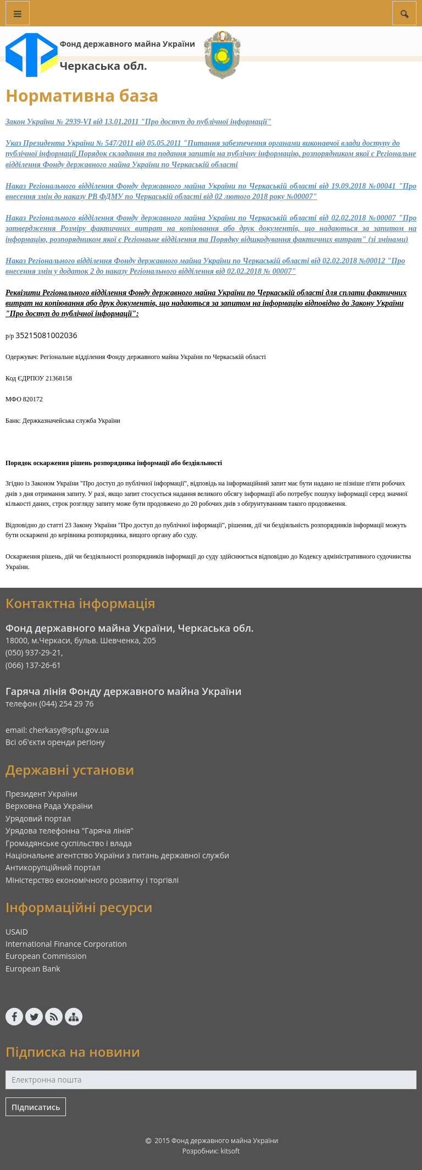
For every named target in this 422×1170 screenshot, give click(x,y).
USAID (16, 931)
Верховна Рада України (49, 806)
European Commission (46, 956)
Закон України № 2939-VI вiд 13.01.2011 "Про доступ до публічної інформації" (138, 122)
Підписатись (36, 1107)
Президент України (41, 793)
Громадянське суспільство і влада (68, 843)
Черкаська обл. (103, 65)
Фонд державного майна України (127, 43)
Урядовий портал (38, 818)
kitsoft (230, 1151)
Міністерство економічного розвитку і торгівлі (92, 880)
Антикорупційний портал (53, 867)
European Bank (32, 968)
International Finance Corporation (66, 944)
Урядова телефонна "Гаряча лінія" (69, 830)
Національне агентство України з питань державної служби (117, 855)
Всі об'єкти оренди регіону (55, 742)
